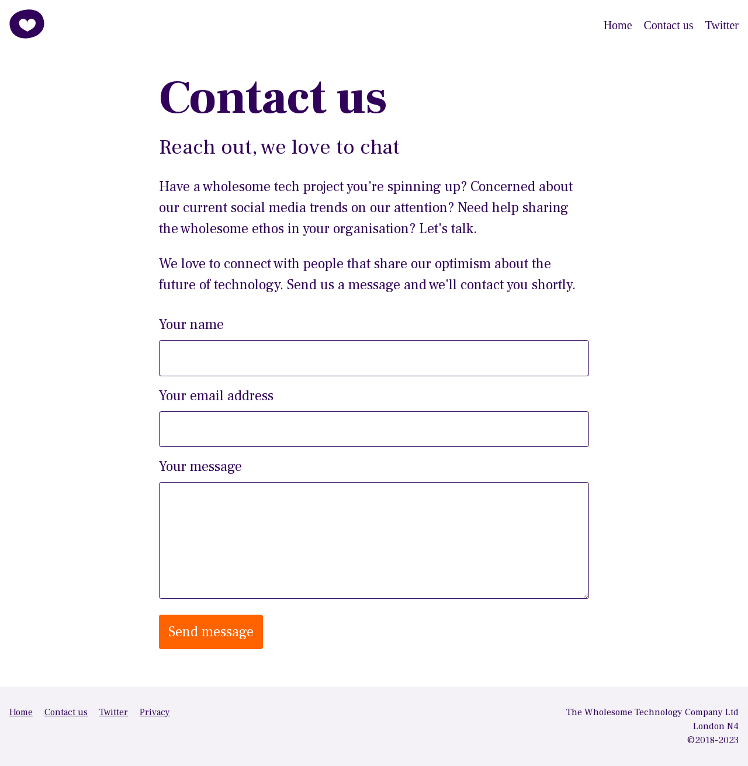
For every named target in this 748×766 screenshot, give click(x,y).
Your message (200, 466)
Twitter (722, 25)
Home (618, 25)
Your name (191, 325)
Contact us (669, 25)
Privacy (155, 712)
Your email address (216, 396)
